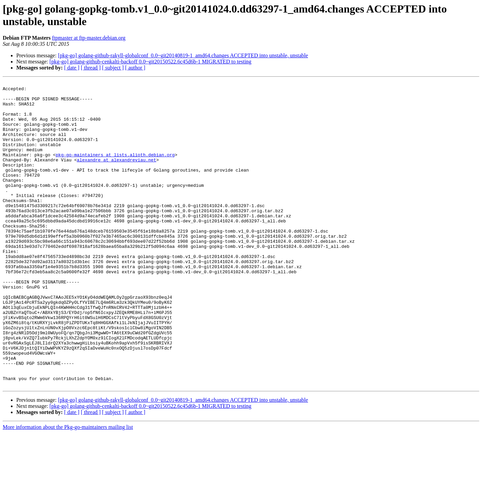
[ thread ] (91, 68)
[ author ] (135, 68)
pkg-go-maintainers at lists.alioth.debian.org (115, 170)
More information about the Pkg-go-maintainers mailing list (68, 488)
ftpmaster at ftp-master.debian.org (89, 38)
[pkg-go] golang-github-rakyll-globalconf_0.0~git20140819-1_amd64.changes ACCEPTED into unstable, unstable (183, 55)
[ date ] (71, 68)
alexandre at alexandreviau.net (116, 176)
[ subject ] (113, 68)
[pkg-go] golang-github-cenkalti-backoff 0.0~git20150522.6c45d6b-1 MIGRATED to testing (150, 61)
